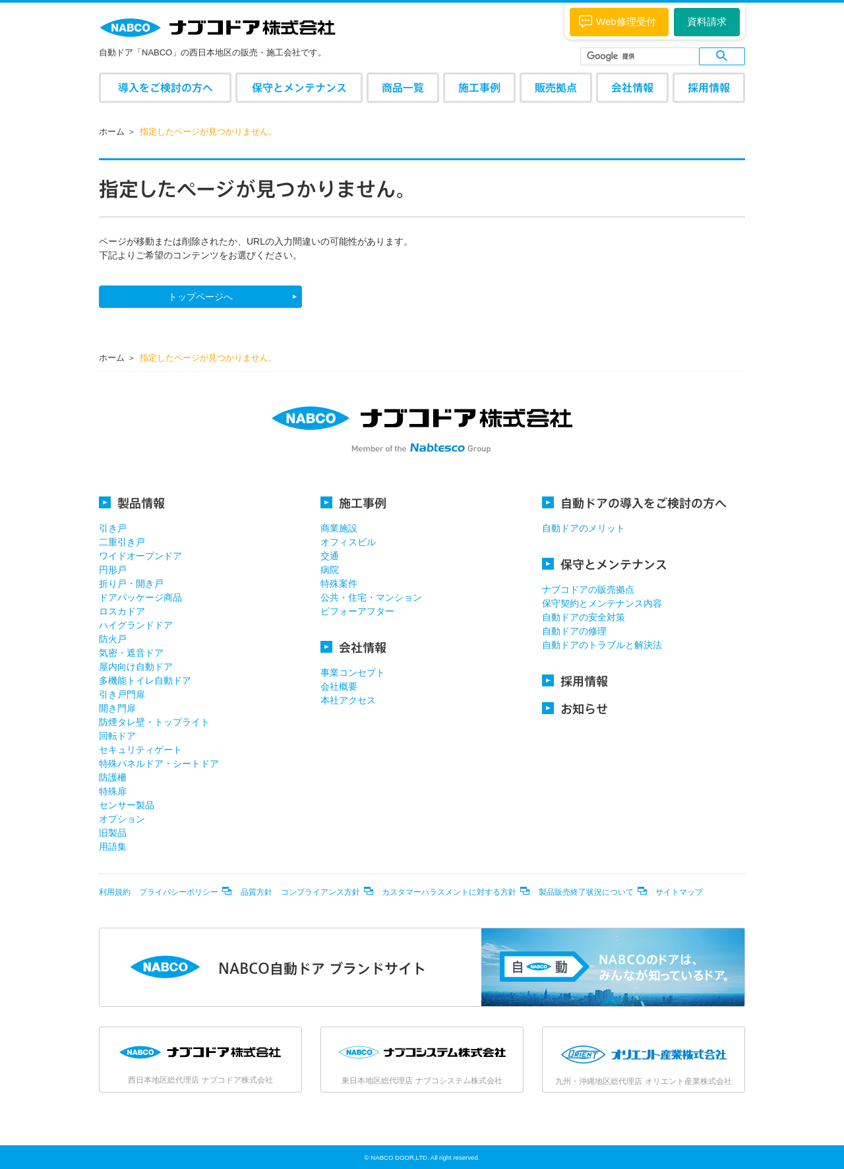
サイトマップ (679, 892)
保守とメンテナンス (299, 87)
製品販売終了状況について (586, 892)
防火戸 (113, 639)
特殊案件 (338, 583)
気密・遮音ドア (131, 652)
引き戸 (113, 528)
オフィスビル (348, 542)
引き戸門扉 (122, 694)
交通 (329, 556)
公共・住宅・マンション (371, 597)
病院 (329, 569)
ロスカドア (122, 611)
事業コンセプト (352, 672)
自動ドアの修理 (574, 631)
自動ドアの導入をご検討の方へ (634, 503)
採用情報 (709, 87)
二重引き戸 (122, 542)
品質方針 (256, 892)
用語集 (113, 846)
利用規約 (115, 892)
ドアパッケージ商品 (140, 597)
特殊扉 (113, 791)
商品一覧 (403, 87)
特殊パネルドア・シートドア (159, 763)
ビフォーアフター (357, 611)
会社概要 (338, 686)
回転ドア (117, 736)
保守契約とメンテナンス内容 (602, 603)
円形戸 (113, 569)
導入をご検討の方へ (165, 87)
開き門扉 (117, 708)
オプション (122, 819)
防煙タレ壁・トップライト (154, 722)
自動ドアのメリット (583, 528)
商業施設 (338, 528)
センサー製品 (126, 805)
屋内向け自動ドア (136, 666)
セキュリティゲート (140, 749)
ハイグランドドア (136, 625)
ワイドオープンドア (140, 556)
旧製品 (113, 832)
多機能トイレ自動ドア (145, 680)
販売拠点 (556, 87)
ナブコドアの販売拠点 (588, 589)
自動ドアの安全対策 (583, 617)
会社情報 (632, 87)
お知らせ (575, 708)
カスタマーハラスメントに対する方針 (449, 892)
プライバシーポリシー (178, 892)
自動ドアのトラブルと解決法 (602, 645)
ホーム (112, 131)
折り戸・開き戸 (131, 583)
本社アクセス (348, 700)
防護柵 (113, 777)
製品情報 (132, 503)
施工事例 (479, 87)
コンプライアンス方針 (320, 892)
